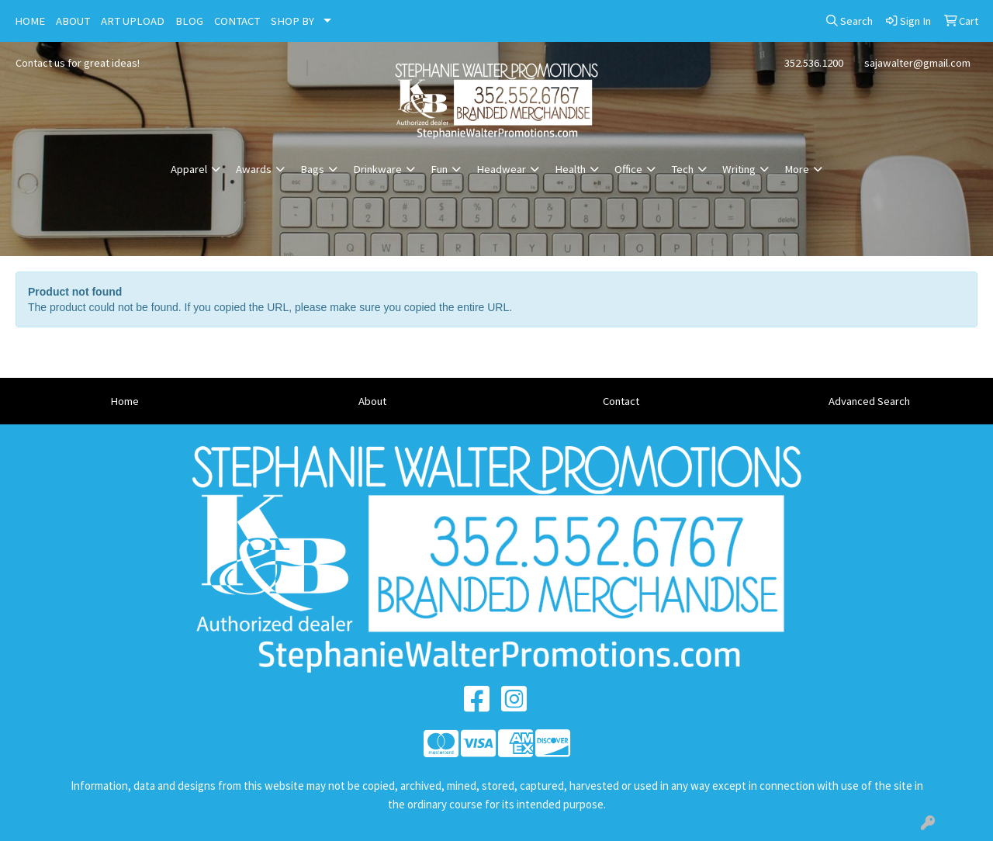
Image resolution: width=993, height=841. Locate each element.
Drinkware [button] (377, 169)
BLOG (189, 21)
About (372, 401)
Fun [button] (439, 169)
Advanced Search (869, 401)
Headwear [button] (501, 169)
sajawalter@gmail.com (917, 63)
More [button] (796, 169)
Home (124, 401)
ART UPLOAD (132, 21)
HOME (30, 21)
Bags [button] (312, 169)
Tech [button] (682, 169)
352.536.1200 (813, 63)
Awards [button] (254, 169)
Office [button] (628, 169)
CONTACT (237, 21)
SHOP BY (292, 21)
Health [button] (570, 169)
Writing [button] (739, 169)
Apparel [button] (189, 169)
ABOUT (73, 21)
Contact (621, 401)
